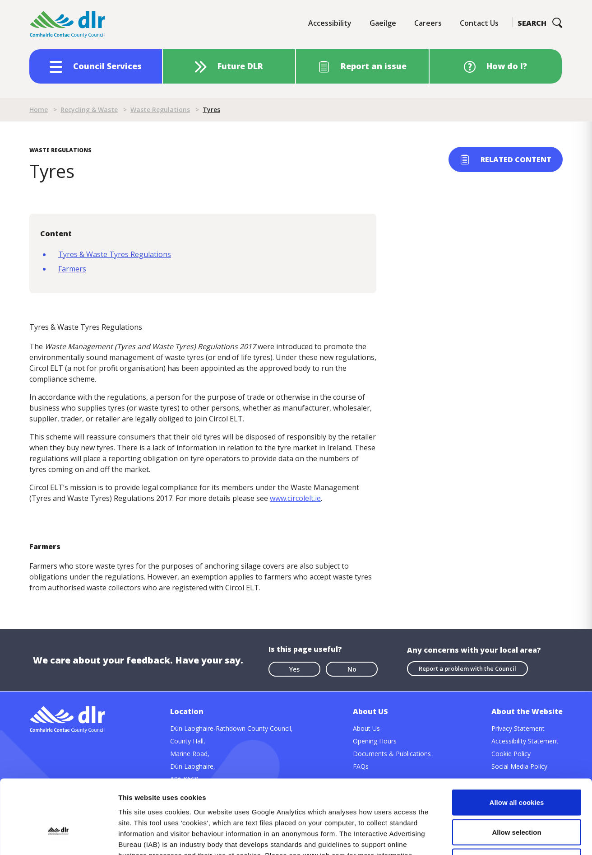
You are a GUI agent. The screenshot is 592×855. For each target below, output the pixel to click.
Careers (428, 23)
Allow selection (516, 766)
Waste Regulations (160, 109)
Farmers (72, 269)
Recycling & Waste (89, 109)
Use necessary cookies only (517, 795)
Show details (474, 837)
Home (38, 109)
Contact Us (479, 23)
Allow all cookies (517, 736)
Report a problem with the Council (467, 668)
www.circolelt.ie (295, 498)
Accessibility (330, 23)
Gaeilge (383, 23)
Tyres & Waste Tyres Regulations (114, 254)
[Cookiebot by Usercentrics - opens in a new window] (58, 837)
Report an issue (374, 66)
